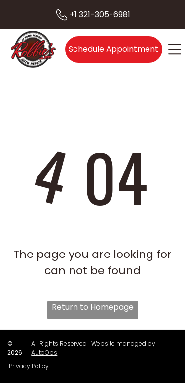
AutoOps (44, 352)
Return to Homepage (93, 307)
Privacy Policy (29, 366)
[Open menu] (174, 49)
